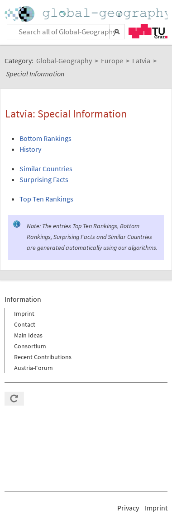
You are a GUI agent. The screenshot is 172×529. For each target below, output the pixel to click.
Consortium (30, 346)
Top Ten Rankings (46, 198)
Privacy (128, 507)
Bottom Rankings (45, 138)
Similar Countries (45, 168)
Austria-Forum (33, 368)
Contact (24, 324)
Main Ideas (28, 335)
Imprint (24, 313)
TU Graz (148, 31)
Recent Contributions (43, 357)
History (30, 149)
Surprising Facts (43, 179)
